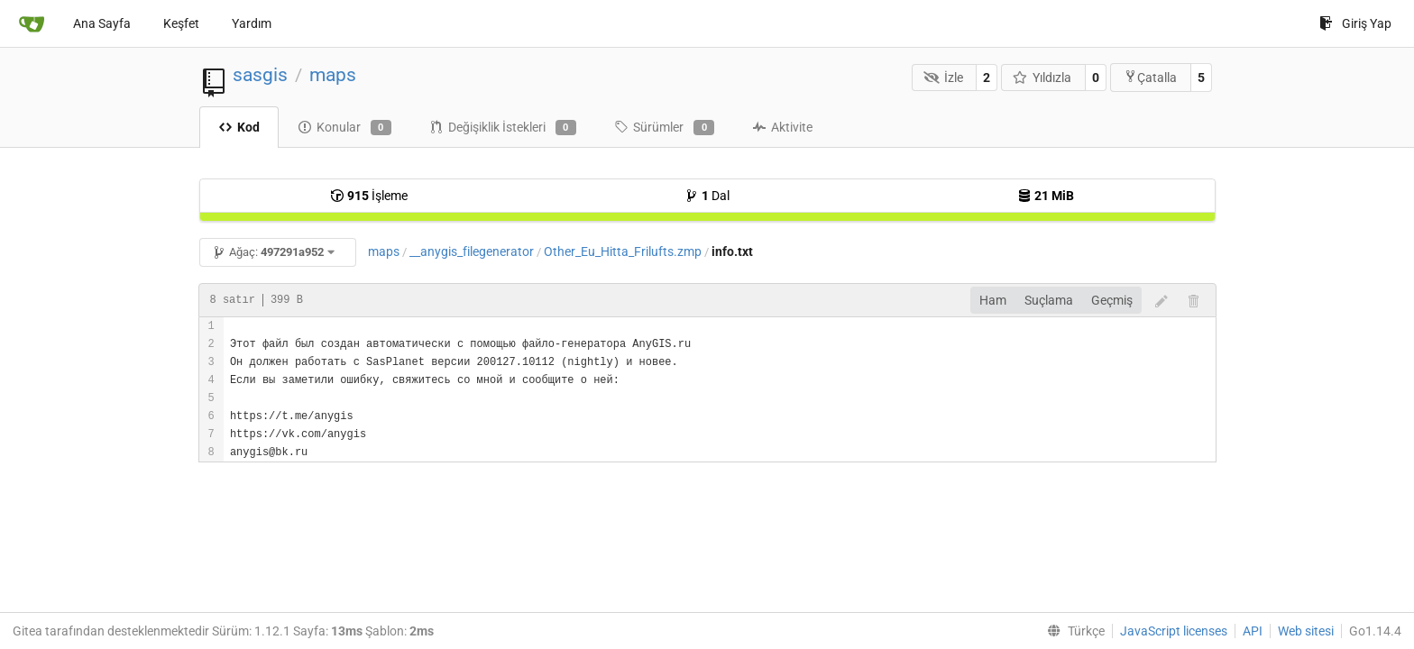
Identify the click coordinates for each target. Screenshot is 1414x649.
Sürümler (664, 128)
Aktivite (782, 127)
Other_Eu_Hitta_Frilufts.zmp (623, 251)
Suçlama (1048, 300)
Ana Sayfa (102, 23)
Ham (992, 300)
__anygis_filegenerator (471, 251)
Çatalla (1150, 77)
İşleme (369, 195)
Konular (344, 128)
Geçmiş (1112, 300)
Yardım (251, 23)
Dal (707, 195)
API (1252, 631)
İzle (943, 77)
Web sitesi (1306, 631)
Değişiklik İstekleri (502, 128)
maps (332, 75)
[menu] (1072, 631)
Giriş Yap (1355, 23)
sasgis (260, 75)
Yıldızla (1042, 77)
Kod (239, 127)
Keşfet (181, 23)
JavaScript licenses (1173, 631)
